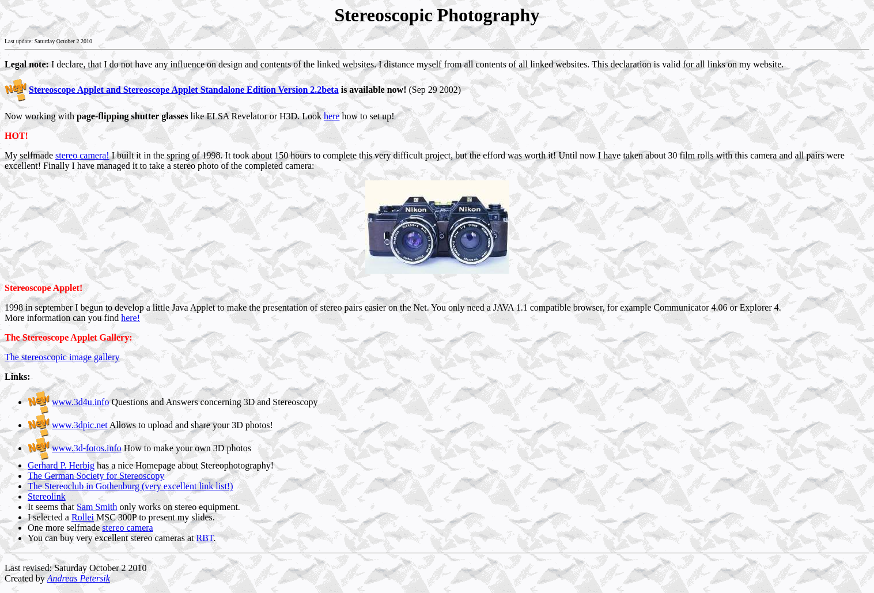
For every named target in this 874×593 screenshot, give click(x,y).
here (332, 116)
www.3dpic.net (80, 425)
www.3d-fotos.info (87, 448)
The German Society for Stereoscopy (96, 476)
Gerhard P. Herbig (61, 465)
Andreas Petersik (78, 578)
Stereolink (47, 496)
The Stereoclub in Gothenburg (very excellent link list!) (130, 486)
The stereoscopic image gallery (62, 357)
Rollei (82, 517)
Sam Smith (97, 507)
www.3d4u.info (80, 402)
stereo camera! (82, 155)
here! (130, 318)
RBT (204, 538)
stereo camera (127, 527)
